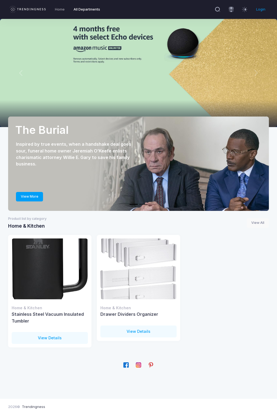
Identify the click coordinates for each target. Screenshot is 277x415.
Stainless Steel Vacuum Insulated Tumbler (48, 317)
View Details (50, 338)
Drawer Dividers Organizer (129, 314)
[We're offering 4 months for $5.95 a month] (143, 204)
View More (29, 196)
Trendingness (33, 406)
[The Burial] (134, 204)
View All (257, 223)
